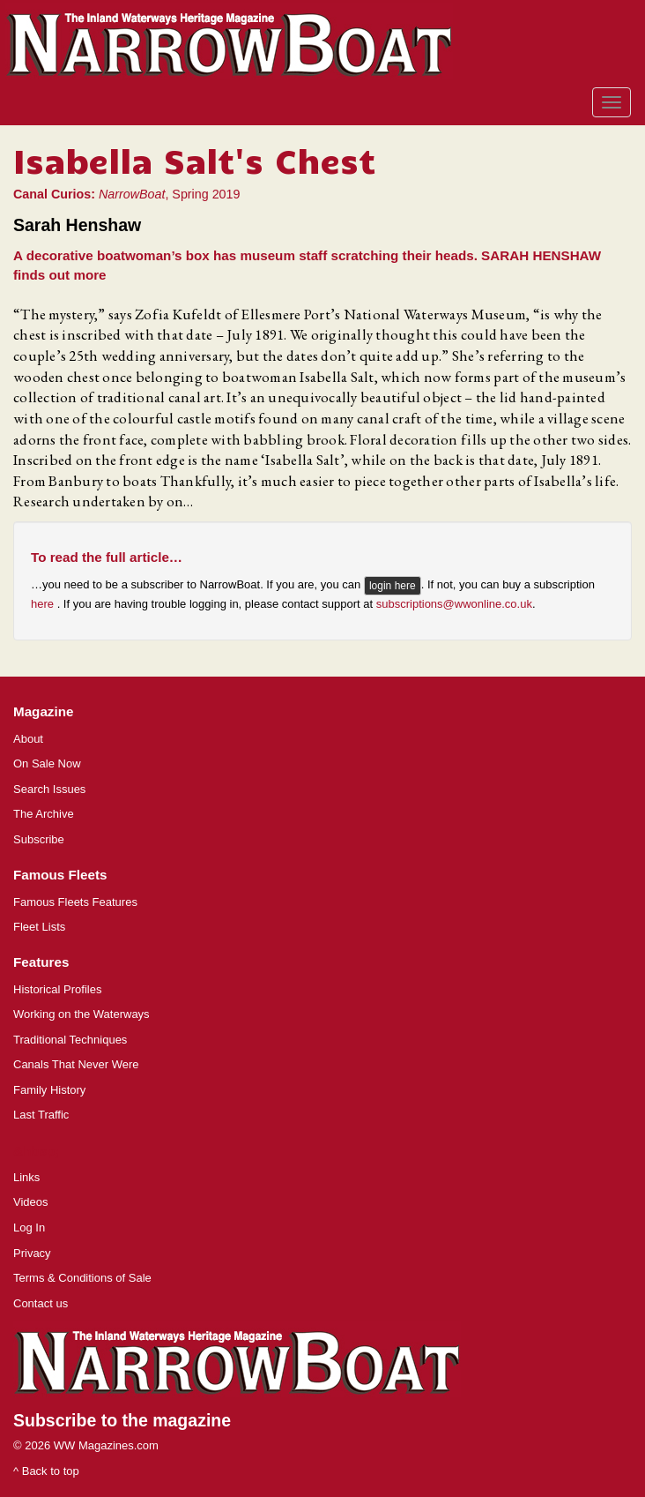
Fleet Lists (39, 926)
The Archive (43, 813)
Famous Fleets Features (75, 902)
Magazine (43, 711)
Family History (49, 1090)
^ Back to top (46, 1471)
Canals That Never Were (76, 1064)
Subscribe (38, 839)
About (28, 738)
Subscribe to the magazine (122, 1420)
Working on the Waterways (81, 1014)
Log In (29, 1227)
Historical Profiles (57, 989)
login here (392, 586)
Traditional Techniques (70, 1039)
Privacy (32, 1253)
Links (26, 1177)
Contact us (40, 1303)
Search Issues (49, 789)
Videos (30, 1202)
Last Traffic (41, 1114)
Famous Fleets (60, 874)
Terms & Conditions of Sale (82, 1277)
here (44, 603)
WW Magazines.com (106, 1445)
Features (41, 961)
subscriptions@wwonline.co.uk (454, 603)
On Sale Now (47, 763)
